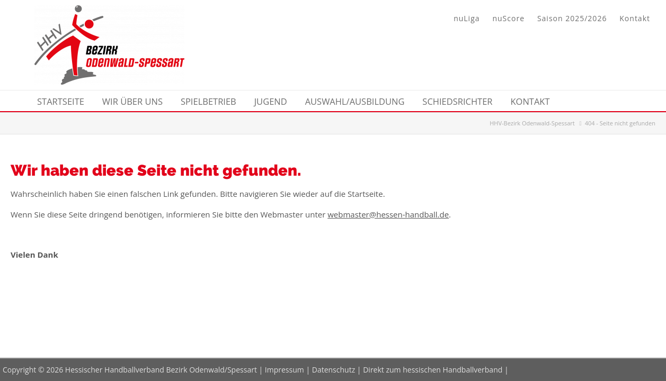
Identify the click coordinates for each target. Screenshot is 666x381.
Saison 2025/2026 (572, 18)
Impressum (284, 370)
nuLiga (466, 18)
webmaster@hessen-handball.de (388, 214)
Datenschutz (333, 370)
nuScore (508, 18)
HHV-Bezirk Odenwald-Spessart (532, 123)
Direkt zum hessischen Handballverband (432, 370)
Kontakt (634, 18)
